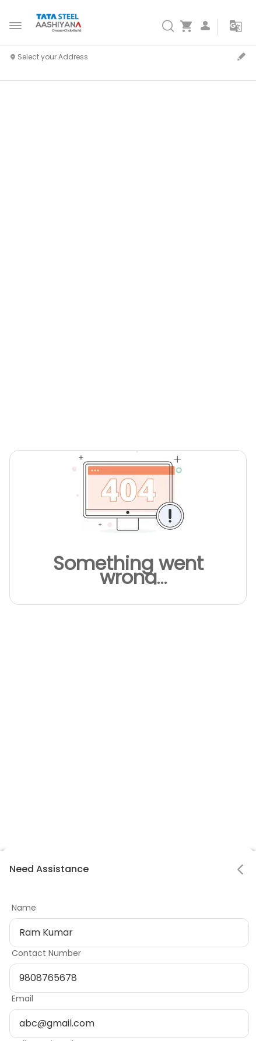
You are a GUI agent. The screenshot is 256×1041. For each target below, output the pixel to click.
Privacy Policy (59, 986)
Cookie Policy (127, 986)
